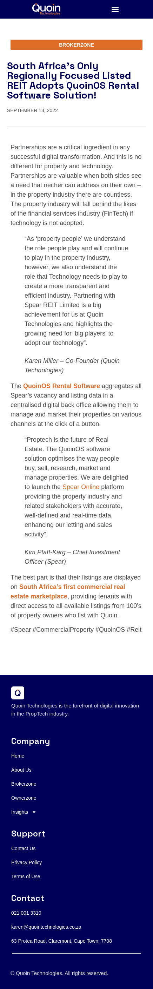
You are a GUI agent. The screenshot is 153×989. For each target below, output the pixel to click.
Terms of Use (25, 876)
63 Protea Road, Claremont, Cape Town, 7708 (61, 941)
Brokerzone (23, 784)
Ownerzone (23, 798)
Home (17, 756)
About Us (21, 770)
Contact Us (23, 848)
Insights (23, 811)
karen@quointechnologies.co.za (46, 927)
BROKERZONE (76, 45)
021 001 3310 (26, 913)
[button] (115, 9)
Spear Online (80, 486)
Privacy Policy (26, 862)
